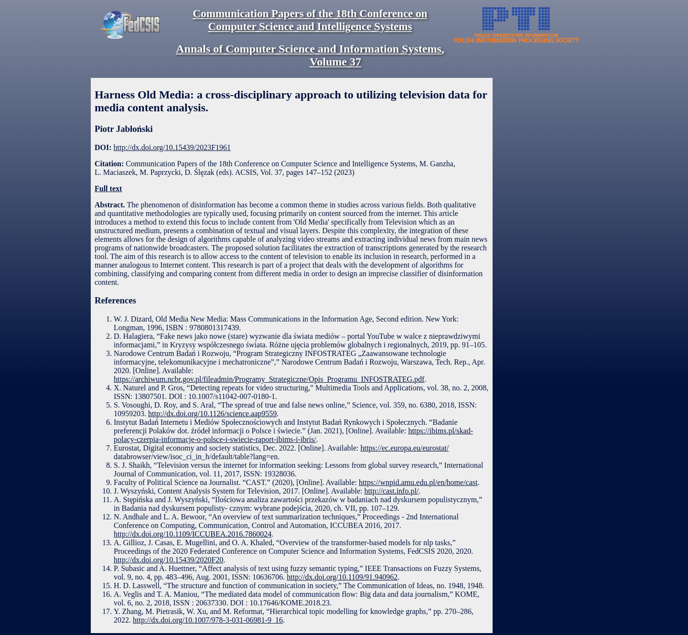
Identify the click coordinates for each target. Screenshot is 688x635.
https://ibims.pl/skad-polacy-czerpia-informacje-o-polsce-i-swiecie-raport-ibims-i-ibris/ (293, 435)
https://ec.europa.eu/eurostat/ (404, 448)
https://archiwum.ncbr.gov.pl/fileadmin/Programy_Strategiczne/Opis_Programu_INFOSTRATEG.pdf (269, 379)
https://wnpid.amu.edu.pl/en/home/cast (418, 482)
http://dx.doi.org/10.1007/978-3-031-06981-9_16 (208, 620)
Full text (108, 188)
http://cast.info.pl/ (392, 491)
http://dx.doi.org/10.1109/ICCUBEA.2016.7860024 (192, 534)
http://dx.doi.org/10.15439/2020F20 (169, 560)
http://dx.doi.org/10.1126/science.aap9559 (212, 413)
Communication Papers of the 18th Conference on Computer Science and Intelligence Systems (310, 19)
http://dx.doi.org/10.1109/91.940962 (342, 577)
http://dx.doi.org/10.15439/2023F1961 (172, 147)
